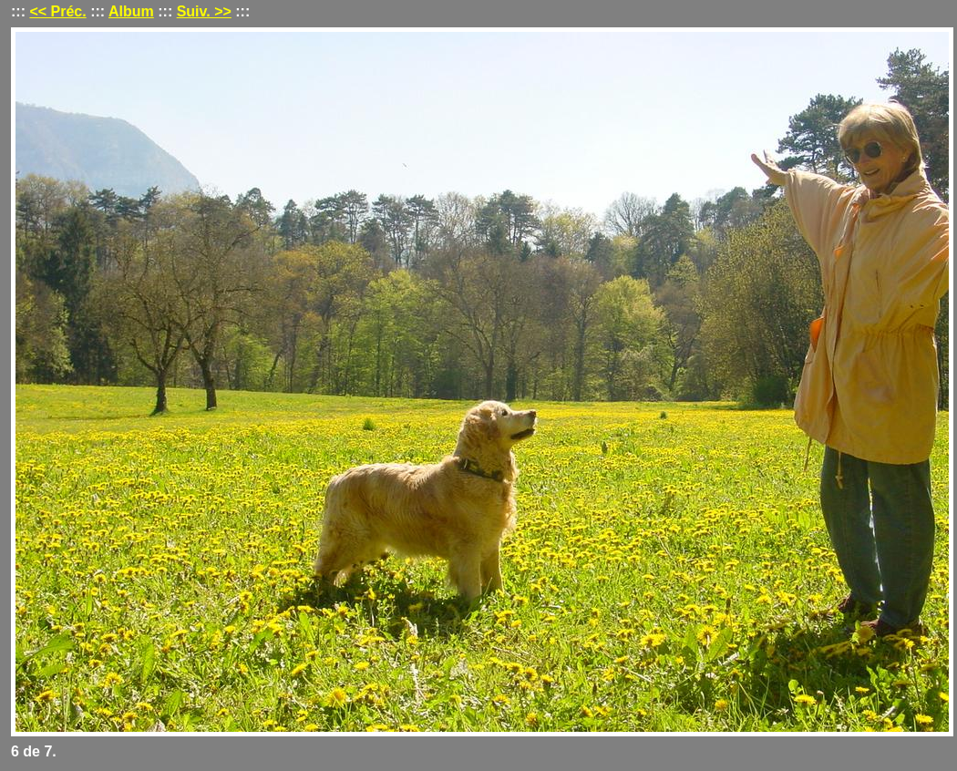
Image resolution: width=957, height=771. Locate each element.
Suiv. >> (204, 11)
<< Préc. (57, 11)
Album (131, 11)
